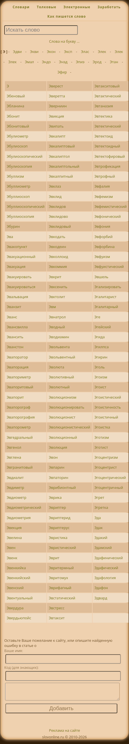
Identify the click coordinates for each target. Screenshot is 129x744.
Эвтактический (107, 96)
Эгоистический (107, 397)
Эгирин (100, 357)
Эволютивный (61, 377)
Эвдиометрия (18, 517)
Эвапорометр (18, 427)
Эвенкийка (16, 567)
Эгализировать (107, 286)
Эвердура (15, 607)
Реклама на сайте (64, 733)
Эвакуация (16, 266)
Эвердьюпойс (19, 617)
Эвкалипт (57, 136)
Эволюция (58, 447)
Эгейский (102, 326)
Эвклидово (58, 216)
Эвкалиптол (59, 156)
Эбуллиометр (18, 186)
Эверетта (57, 96)
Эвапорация (17, 367)
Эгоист (100, 387)
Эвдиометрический (24, 507)
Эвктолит (57, 296)
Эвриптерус (59, 527)
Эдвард (100, 597)
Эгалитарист (105, 296)
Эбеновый (16, 96)
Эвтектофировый (109, 156)
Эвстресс (56, 607)
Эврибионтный (62, 487)
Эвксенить (58, 286)
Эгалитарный (106, 306)
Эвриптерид (59, 517)
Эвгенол (14, 447)
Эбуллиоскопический (25, 206)
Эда (97, 517)
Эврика (55, 497)
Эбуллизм (15, 176)
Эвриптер (57, 507)
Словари (21, 7)
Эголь (99, 367)
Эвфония (102, 226)
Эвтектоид (103, 136)
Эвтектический (107, 126)
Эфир (62, 72)
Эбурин (13, 226)
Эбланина (15, 105)
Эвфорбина (104, 246)
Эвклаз (55, 186)
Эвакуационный (21, 256)
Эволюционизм (62, 397)
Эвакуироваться (21, 286)
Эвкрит (55, 276)
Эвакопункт (17, 246)
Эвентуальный (19, 597)
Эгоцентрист (105, 467)
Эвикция (56, 116)
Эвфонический (107, 216)
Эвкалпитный (61, 176)
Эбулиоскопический (24, 156)
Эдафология (105, 577)
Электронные (77, 7)
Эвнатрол (57, 316)
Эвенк (12, 557)
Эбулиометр (17, 136)
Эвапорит (15, 397)
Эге (97, 316)
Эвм (52, 306)
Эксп (68, 51)
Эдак (98, 527)
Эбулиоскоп (17, 146)
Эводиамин (59, 336)
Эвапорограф (18, 407)
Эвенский (15, 587)
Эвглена (14, 457)
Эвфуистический (109, 266)
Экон (51, 51)
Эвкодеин (57, 246)
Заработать (108, 7)
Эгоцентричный (108, 487)
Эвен (11, 547)
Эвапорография (21, 417)
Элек (102, 51)
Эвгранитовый (19, 467)
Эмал (29, 61)
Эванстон (15, 346)
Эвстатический (62, 597)
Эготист (101, 447)
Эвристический (62, 547)
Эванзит (14, 306)
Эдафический (106, 567)
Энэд (63, 61)
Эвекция (14, 527)
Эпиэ (80, 61)
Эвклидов (57, 206)
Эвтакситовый (106, 86)
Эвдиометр (16, 497)
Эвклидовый (60, 226)
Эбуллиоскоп (18, 196)
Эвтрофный (104, 176)
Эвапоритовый (20, 387)
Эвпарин (56, 467)
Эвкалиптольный (64, 166)
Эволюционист (62, 417)
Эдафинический (108, 557)
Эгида (99, 336)
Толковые (46, 7)
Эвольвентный (62, 357)
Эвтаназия (103, 105)
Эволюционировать (66, 407)
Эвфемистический (110, 206)
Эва (10, 236)
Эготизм (101, 437)
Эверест (56, 86)
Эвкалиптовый (62, 146)
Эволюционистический (69, 427)
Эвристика (58, 537)
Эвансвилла (17, 326)
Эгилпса (101, 346)
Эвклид (55, 196)
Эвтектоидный (107, 146)
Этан (114, 61)
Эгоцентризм (106, 457)
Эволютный (59, 387)
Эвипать (56, 126)
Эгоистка (102, 427)
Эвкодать (57, 236)
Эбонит (13, 116)
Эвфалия (102, 186)
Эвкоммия (58, 266)
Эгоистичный (106, 417)
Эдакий (100, 537)
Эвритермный (61, 567)
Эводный (57, 326)
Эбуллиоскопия (20, 216)
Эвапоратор (17, 357)
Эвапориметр (19, 377)
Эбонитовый (18, 126)
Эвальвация (17, 296)
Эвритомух (58, 577)
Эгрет (99, 497)
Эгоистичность (107, 407)
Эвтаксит (56, 617)
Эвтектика (103, 116)
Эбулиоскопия (19, 166)
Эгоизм (100, 377)
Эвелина (14, 537)
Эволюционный (63, 437)
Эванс (12, 316)
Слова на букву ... (64, 41)
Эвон (53, 457)
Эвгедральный (19, 437)
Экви (34, 51)
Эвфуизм (102, 256)
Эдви (17, 51)
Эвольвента (59, 346)
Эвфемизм (103, 196)
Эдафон (101, 587)
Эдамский (103, 547)
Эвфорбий (103, 236)
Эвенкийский (18, 577)
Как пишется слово (66, 16)
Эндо (46, 61)
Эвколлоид (58, 256)
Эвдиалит (15, 477)
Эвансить (15, 336)
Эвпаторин (58, 477)
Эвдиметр (15, 487)
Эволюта (56, 367)
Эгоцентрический (110, 477)
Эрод (97, 61)
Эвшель (101, 276)
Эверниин (58, 105)
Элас (85, 51)
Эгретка (101, 507)
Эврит (54, 557)
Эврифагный (60, 587)
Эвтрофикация (107, 166)
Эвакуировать (19, 276)
